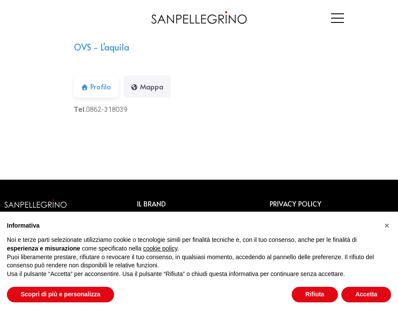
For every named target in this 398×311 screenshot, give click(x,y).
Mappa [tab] (147, 86)
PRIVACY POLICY (296, 203)
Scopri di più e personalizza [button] (60, 294)
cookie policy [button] (160, 248)
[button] (387, 225)
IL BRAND (151, 203)
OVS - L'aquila (101, 47)
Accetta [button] (366, 294)
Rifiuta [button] (315, 294)
